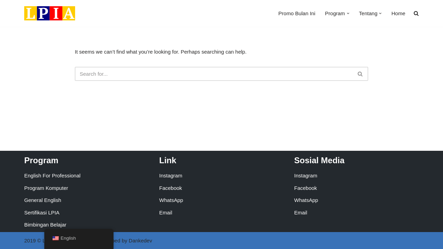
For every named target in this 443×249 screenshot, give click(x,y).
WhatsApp (171, 200)
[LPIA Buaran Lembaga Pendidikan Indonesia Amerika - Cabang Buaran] (49, 13)
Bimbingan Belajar (45, 225)
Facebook (170, 188)
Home (398, 13)
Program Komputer (46, 188)
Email (165, 212)
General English (42, 200)
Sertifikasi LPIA (42, 212)
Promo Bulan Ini (296, 13)
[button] (348, 13)
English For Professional (52, 175)
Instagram (170, 175)
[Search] (214, 74)
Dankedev (140, 240)
